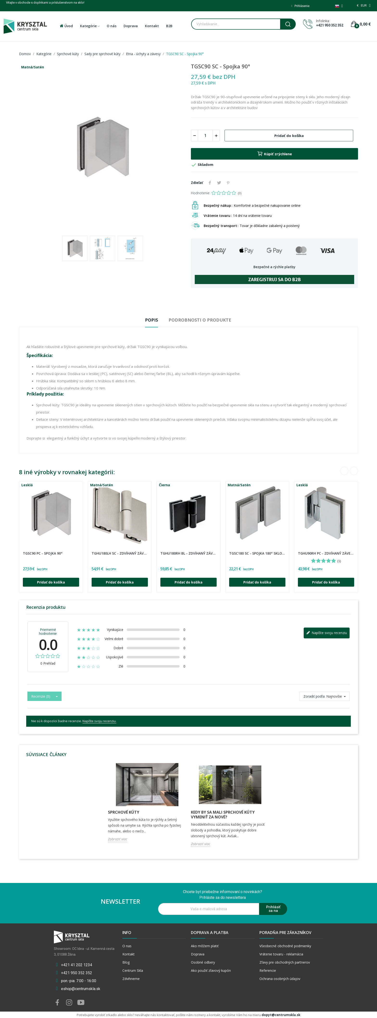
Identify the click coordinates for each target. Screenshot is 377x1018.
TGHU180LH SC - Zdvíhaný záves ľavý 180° (120, 553)
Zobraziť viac (117, 839)
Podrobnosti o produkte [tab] (200, 320)
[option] (102, 147)
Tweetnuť (219, 182)
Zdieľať (209, 182)
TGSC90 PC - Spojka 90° (43, 553)
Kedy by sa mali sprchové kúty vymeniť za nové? (223, 815)
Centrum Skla (132, 970)
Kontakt (128, 954)
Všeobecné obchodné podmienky (285, 946)
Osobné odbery (203, 962)
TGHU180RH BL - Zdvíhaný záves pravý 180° (188, 553)
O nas (127, 946)
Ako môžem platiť (205, 946)
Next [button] (354, 471)
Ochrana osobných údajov (279, 978)
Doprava (197, 954)
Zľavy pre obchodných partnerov (284, 962)
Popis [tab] (151, 320)
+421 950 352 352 (329, 25)
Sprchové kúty (123, 812)
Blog (126, 962)
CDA (23, 550)
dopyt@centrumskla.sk (281, 1015)
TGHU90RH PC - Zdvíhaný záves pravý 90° (326, 553)
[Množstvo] (205, 135)
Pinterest (228, 182)
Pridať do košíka (289, 135)
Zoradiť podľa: (314, 696)
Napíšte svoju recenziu (326, 632)
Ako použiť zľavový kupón (211, 970)
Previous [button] (344, 471)
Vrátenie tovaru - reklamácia (281, 954)
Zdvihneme (131, 978)
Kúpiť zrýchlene (274, 154)
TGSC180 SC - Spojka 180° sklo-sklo (257, 553)
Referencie (267, 970)
